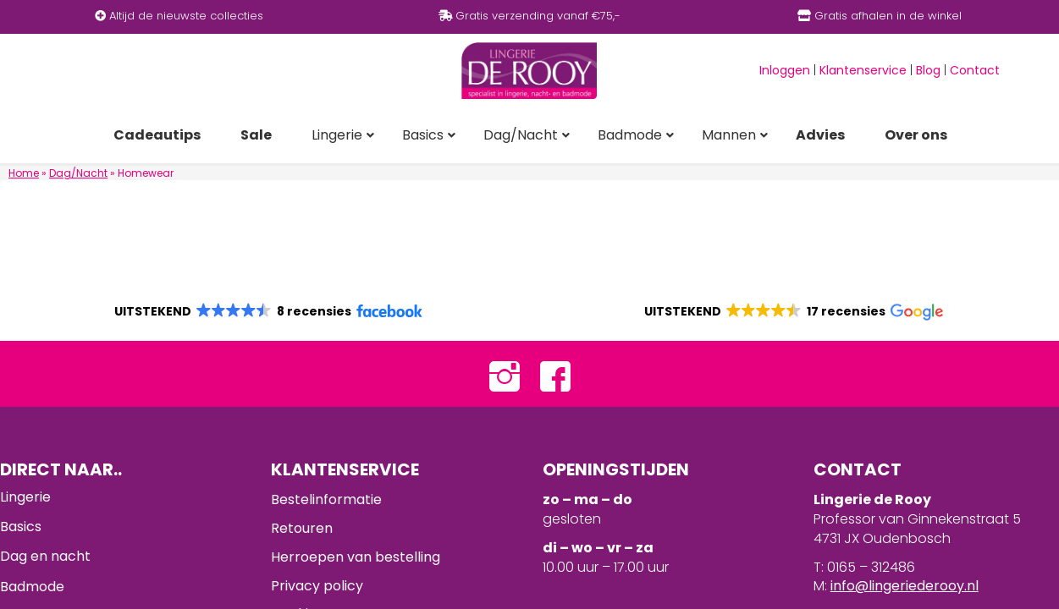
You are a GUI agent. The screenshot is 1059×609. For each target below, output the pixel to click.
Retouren (302, 528)
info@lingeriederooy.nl (904, 585)
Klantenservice (863, 70)
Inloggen (784, 70)
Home (23, 173)
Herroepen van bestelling (355, 557)
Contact (975, 70)
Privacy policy (317, 585)
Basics (20, 526)
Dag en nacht (45, 556)
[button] (267, 311)
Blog (928, 70)
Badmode (32, 586)
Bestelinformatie (326, 499)
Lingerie (25, 497)
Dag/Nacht (78, 173)
